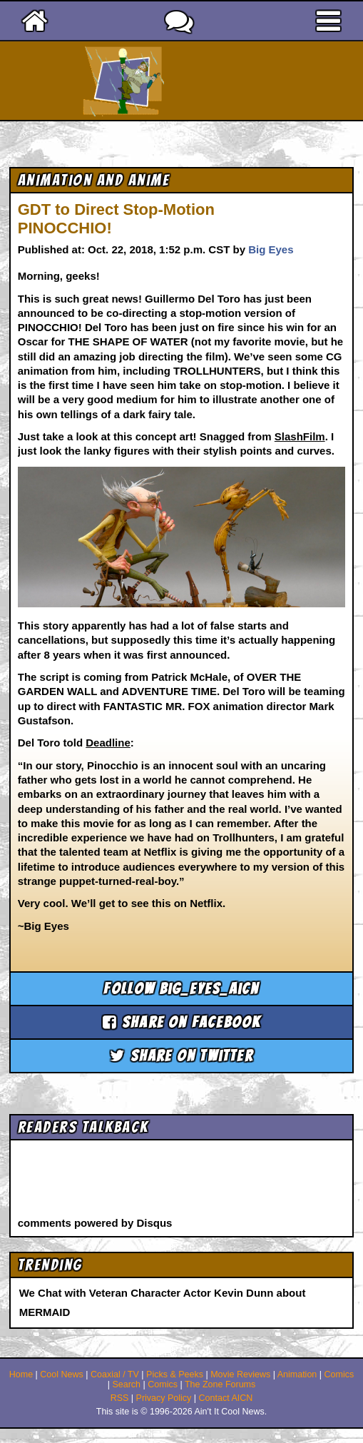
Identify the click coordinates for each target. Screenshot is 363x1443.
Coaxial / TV (115, 1374)
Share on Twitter (181, 1056)
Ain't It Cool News (207, 80)
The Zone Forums (220, 1384)
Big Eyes (270, 249)
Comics (339, 1374)
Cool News (61, 1374)
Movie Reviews (240, 1374)
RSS (120, 1398)
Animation (297, 1374)
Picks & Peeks (174, 1374)
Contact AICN (226, 1398)
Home (21, 1374)
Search (126, 1384)
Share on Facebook (182, 1022)
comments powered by (95, 1223)
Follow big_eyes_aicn (181, 989)
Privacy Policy (164, 1398)
